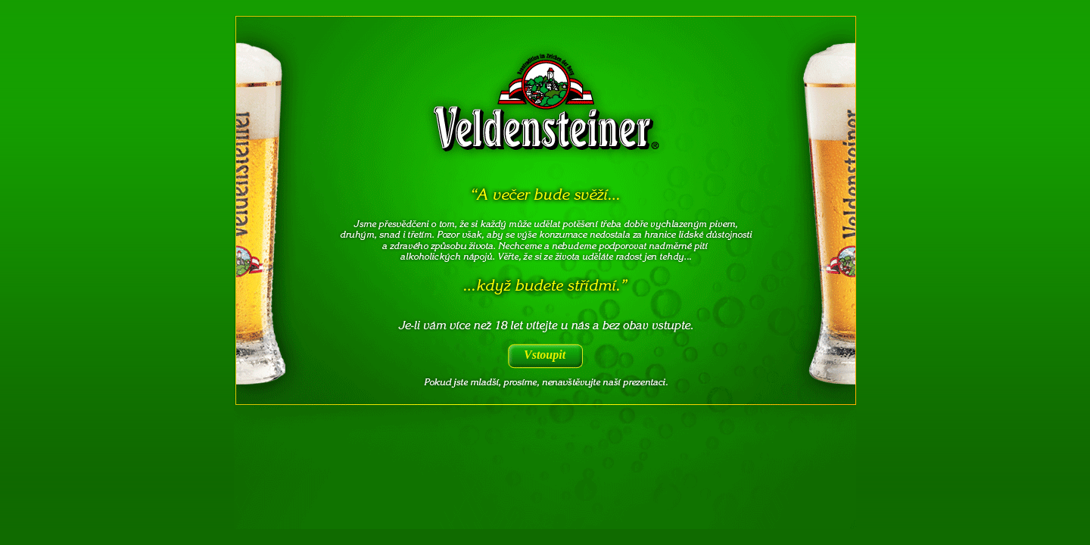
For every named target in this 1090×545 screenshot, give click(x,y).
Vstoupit (544, 354)
